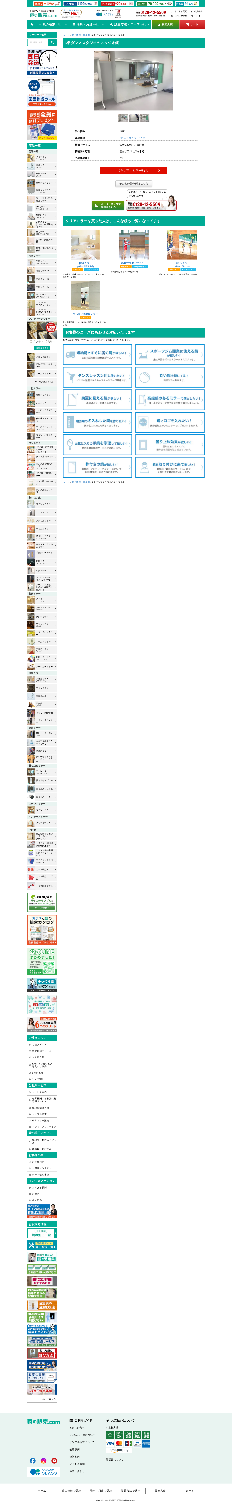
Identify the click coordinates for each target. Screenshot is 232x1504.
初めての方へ (77, 1427)
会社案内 (75, 1456)
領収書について (115, 1459)
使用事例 (75, 1449)
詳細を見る (41, 348)
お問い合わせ (77, 1471)
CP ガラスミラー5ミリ (132, 138)
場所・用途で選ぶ (101, 1490)
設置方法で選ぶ (130, 1490)
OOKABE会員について (82, 1435)
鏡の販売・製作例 (81, 35)
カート (192, 24)
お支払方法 (112, 1427)
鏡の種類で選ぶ (71, 1490)
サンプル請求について (82, 1442)
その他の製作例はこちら (133, 183)
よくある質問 (77, 1464)
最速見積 (165, 24)
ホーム (66, 482)
